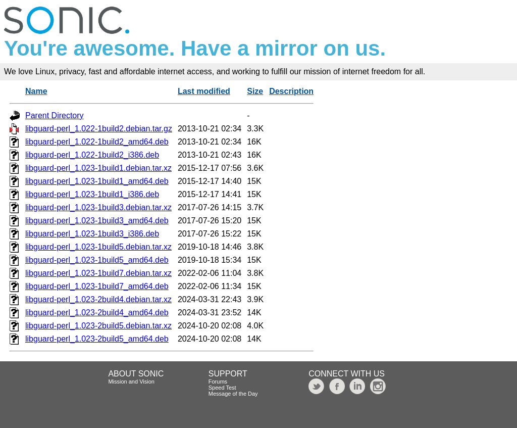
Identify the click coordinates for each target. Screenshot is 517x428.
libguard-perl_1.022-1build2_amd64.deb (97, 141)
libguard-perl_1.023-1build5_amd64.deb (97, 260)
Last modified (204, 91)
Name (36, 91)
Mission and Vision (131, 381)
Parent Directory (54, 115)
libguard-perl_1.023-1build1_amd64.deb (97, 181)
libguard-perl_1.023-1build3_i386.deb (92, 233)
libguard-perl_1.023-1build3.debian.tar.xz (98, 207)
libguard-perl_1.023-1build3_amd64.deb (97, 220)
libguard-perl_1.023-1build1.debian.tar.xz (98, 168)
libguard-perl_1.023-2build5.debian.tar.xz (98, 325)
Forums (218, 381)
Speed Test (222, 388)
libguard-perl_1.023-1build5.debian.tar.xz (98, 247)
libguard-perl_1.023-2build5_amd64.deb (97, 339)
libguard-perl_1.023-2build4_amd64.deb (97, 312)
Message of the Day (233, 394)
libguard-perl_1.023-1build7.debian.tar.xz (98, 273)
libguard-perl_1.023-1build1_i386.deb (92, 194)
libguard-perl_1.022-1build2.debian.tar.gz (98, 128)
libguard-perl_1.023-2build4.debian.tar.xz (98, 299)
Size (255, 91)
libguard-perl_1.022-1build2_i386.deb (92, 155)
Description (291, 91)
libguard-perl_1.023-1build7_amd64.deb (97, 286)
